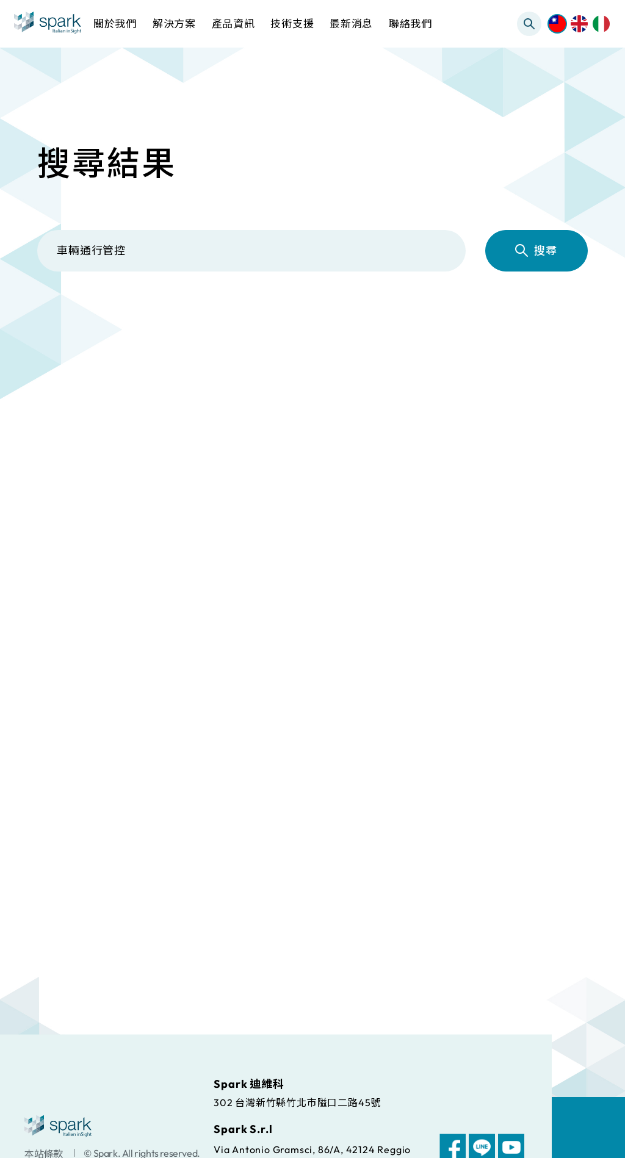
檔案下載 (400, 323)
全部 (73, 323)
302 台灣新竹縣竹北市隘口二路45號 (297, 1102)
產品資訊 (286, 323)
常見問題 (515, 323)
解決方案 (171, 323)
